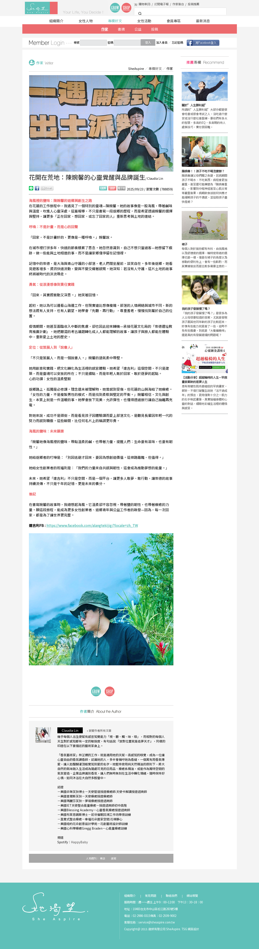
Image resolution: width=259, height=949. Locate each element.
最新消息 (203, 20)
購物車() (144, 4)
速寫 (113, 858)
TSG (184, 929)
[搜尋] (179, 14)
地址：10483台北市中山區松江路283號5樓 (151, 909)
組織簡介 (56, 20)
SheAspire (136, 68)
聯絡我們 (171, 896)
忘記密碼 (177, 42)
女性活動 (144, 20)
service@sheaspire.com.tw (156, 922)
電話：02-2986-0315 (137, 916)
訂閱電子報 (161, 4)
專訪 (102, 858)
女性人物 (86, 20)
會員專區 (174, 20)
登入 (148, 42)
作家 (104, 29)
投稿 (154, 29)
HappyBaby (79, 842)
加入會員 (161, 42)
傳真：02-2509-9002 (163, 916)
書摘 (121, 29)
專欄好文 (115, 20)
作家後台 (178, 4)
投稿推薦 (193, 4)
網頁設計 (193, 929)
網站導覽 (192, 896)
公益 (137, 29)
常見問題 (150, 896)
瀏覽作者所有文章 (99, 730)
